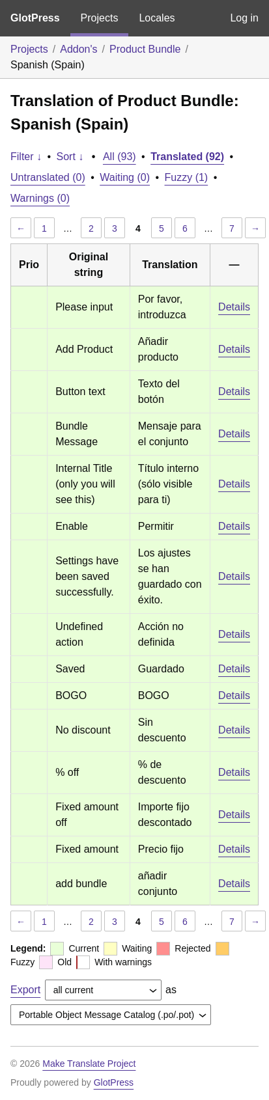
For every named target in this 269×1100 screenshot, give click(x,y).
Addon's (78, 49)
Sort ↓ (70, 156)
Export (25, 989)
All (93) (119, 156)
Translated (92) (187, 156)
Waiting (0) (125, 177)
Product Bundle (144, 49)
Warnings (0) (40, 198)
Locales (157, 17)
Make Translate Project (88, 1063)
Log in (244, 17)
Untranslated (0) (47, 177)
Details (234, 306)
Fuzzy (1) (186, 177)
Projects (100, 17)
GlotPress (35, 17)
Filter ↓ (26, 156)
